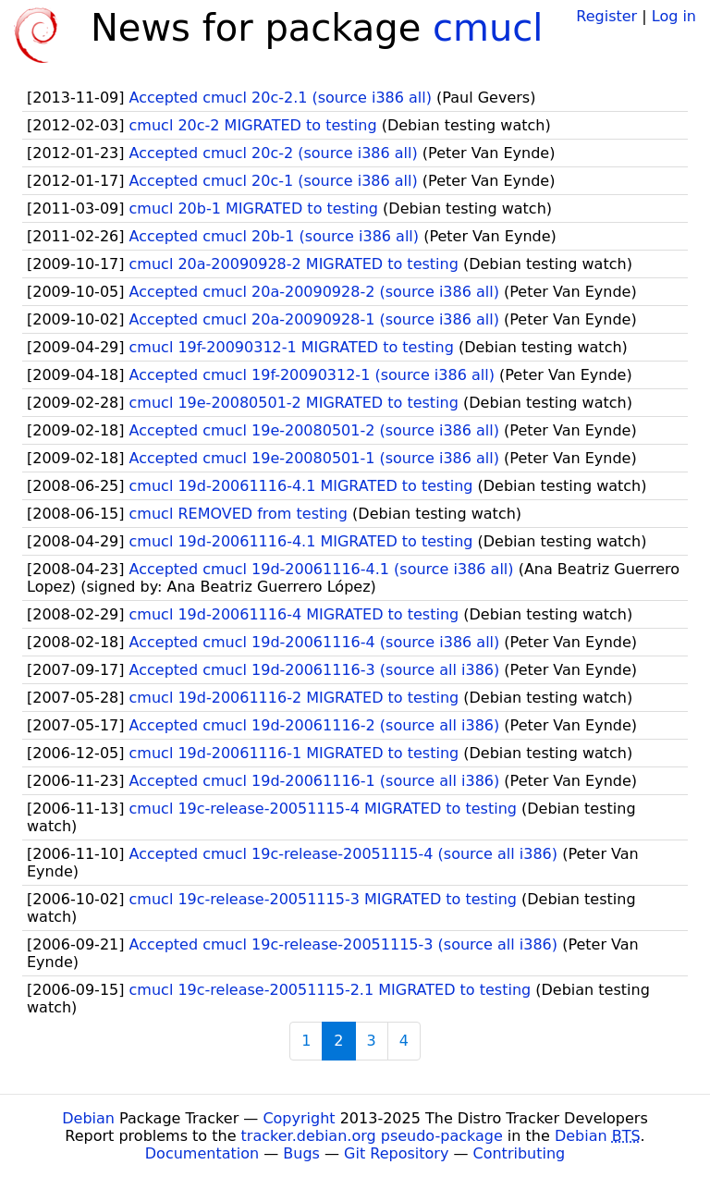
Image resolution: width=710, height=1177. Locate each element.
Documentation (202, 1153)
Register (606, 16)
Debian (88, 1118)
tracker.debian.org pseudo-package (372, 1136)
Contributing (519, 1153)
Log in (674, 16)
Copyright (299, 1118)
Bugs (301, 1153)
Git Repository (396, 1153)
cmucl (488, 27)
